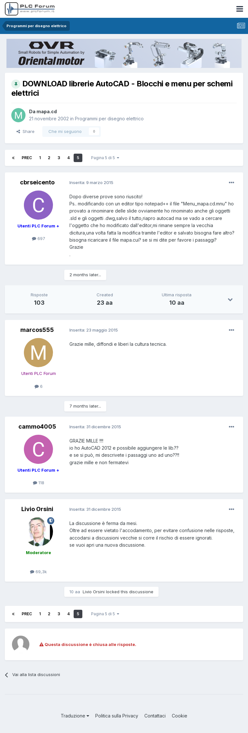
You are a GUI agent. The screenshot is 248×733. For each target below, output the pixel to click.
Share (25, 131)
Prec (27, 157)
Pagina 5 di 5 (105, 157)
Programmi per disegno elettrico (109, 118)
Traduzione (75, 715)
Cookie (179, 715)
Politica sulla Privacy (116, 715)
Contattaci (155, 715)
